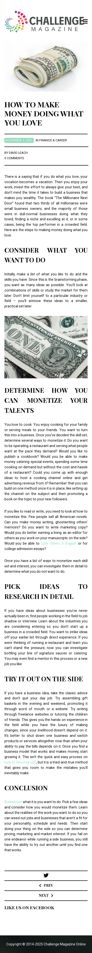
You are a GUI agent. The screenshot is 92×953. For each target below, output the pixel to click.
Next (44, 895)
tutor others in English (59, 543)
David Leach (18, 153)
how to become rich (20, 762)
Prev (48, 885)
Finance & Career (53, 140)
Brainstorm (13, 802)
